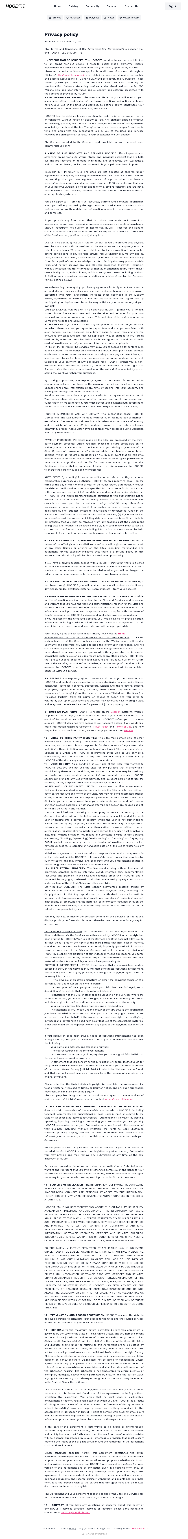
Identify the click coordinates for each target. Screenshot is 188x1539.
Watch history (129, 17)
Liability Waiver (122, 1528)
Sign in (172, 6)
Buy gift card (86, 1528)
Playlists (92, 17)
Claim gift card (103, 1528)
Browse (55, 17)
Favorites (73, 17)
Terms (62, 1528)
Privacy (72, 1528)
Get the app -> (140, 1528)
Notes (109, 17)
